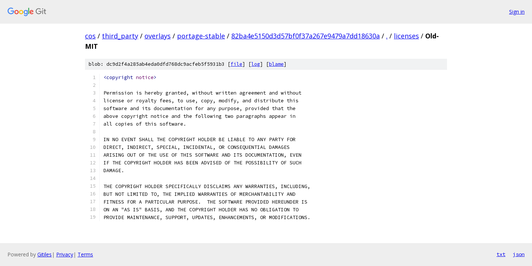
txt (501, 254)
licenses (406, 35)
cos (90, 35)
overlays (157, 35)
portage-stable (201, 35)
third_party (120, 35)
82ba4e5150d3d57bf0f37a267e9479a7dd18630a (305, 35)
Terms (85, 254)
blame (276, 64)
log (255, 64)
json (519, 254)
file (236, 64)
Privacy (64, 254)
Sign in (517, 11)
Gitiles (44, 254)
